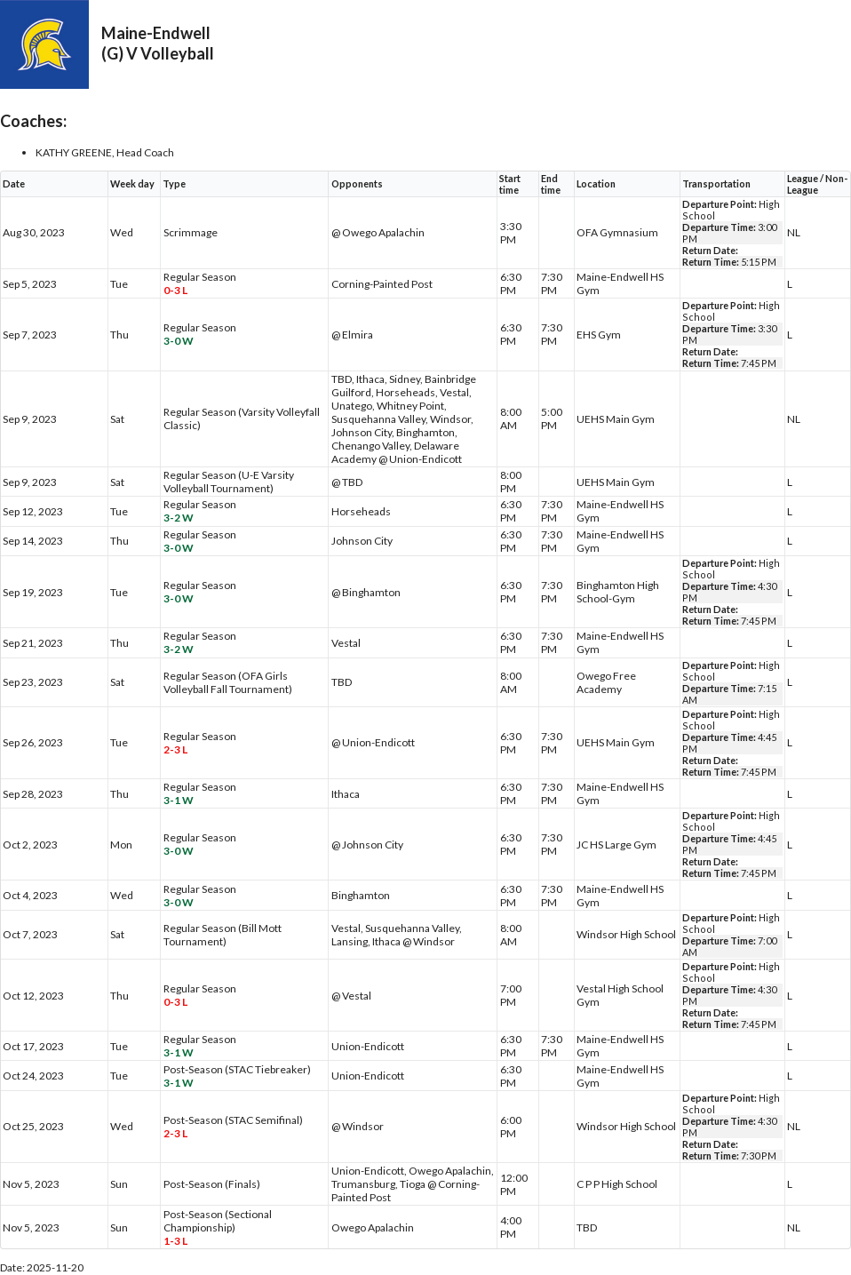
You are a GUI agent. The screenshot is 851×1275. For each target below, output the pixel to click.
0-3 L (175, 290)
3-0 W (178, 340)
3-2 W (178, 517)
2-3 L (175, 749)
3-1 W (178, 800)
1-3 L (175, 1240)
